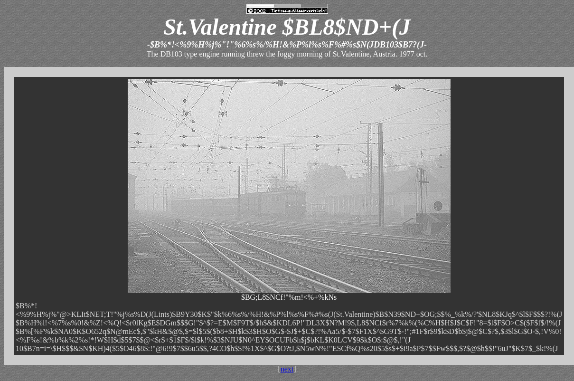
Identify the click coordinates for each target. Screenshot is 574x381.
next (287, 369)
